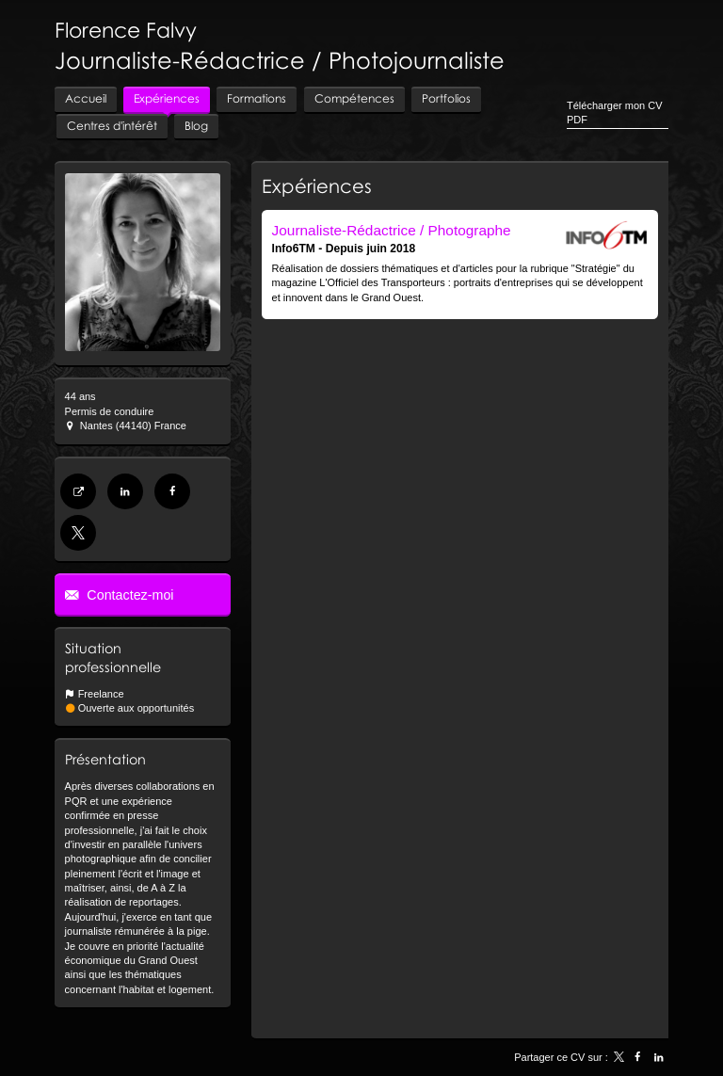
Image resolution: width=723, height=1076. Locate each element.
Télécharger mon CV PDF (615, 112)
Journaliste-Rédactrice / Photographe (391, 230)
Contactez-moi (128, 594)
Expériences (317, 185)
